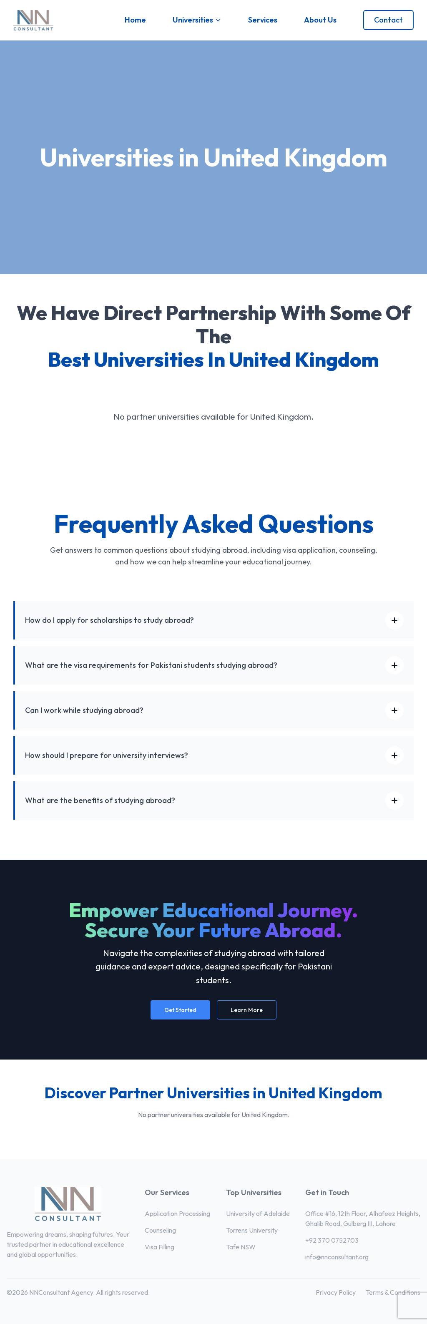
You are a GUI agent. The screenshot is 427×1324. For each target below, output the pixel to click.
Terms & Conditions (393, 1292)
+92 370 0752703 (332, 1240)
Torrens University (252, 1230)
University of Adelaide (258, 1213)
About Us (320, 20)
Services (262, 20)
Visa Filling (159, 1247)
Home (135, 20)
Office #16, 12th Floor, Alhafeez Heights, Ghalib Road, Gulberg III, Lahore (362, 1218)
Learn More (247, 1010)
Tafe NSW (241, 1247)
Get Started (180, 1010)
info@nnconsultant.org (337, 1257)
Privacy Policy (336, 1292)
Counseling (160, 1230)
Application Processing (177, 1213)
